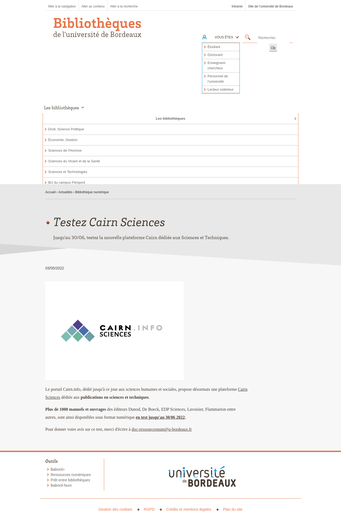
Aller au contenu (93, 6)
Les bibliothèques (170, 118)
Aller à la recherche (123, 6)
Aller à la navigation (62, 6)
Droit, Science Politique (66, 129)
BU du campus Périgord (66, 182)
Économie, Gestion (63, 140)
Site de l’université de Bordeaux (270, 6)
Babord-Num (61, 485)
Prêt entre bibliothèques (70, 480)
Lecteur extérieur (221, 89)
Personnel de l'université (218, 78)
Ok (273, 47)
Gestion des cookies (115, 509)
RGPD (149, 509)
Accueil (50, 192)
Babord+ (58, 469)
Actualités (65, 192)
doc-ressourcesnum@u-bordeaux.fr (162, 429)
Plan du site (232, 509)
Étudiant (214, 47)
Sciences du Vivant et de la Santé (74, 161)
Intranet (237, 6)
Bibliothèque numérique (92, 192)
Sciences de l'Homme (65, 150)
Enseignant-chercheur (217, 65)
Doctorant (215, 55)
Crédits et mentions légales (188, 509)
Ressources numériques (71, 475)
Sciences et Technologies (67, 172)
